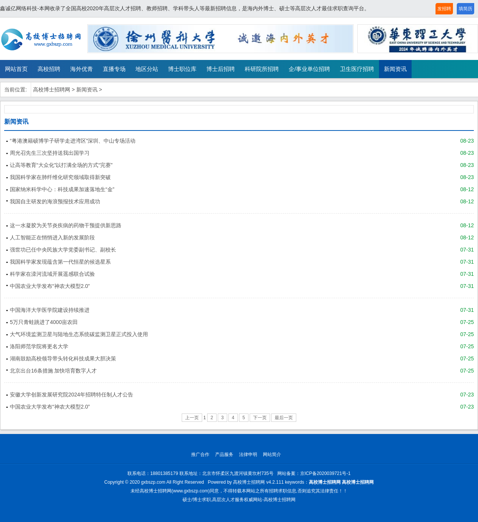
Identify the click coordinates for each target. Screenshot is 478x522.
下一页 (260, 417)
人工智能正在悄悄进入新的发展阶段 (52, 237)
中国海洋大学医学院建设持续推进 (50, 310)
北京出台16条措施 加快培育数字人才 (53, 371)
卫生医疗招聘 (357, 69)
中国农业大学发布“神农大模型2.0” (50, 286)
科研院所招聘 (262, 69)
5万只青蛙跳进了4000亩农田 (44, 322)
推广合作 (200, 454)
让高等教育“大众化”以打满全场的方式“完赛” (61, 165)
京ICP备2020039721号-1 (325, 473)
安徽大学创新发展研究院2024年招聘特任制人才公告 (71, 395)
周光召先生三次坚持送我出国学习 (50, 153)
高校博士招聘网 (51, 89)
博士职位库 (182, 69)
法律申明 (248, 454)
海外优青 (81, 69)
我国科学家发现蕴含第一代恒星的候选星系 (60, 262)
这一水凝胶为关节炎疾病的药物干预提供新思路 (65, 225)
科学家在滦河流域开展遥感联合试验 (52, 274)
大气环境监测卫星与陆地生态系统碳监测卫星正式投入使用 (79, 334)
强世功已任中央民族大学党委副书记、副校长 (63, 250)
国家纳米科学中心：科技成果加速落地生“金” (62, 189)
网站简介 (272, 454)
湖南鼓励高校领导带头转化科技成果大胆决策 (63, 358)
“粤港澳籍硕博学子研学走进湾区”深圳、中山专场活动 (72, 141)
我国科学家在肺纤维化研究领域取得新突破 (60, 177)
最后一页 (284, 417)
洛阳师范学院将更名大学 (39, 346)
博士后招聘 (220, 69)
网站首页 (16, 69)
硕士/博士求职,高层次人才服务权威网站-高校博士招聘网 (239, 499)
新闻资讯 (395, 69)
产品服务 (224, 454)
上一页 (192, 417)
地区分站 (146, 69)
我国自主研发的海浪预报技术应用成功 (55, 201)
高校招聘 (49, 69)
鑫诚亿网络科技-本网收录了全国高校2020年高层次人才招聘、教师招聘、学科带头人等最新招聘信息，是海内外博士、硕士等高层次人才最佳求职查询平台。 (185, 8)
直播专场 (114, 69)
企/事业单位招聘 (309, 69)
